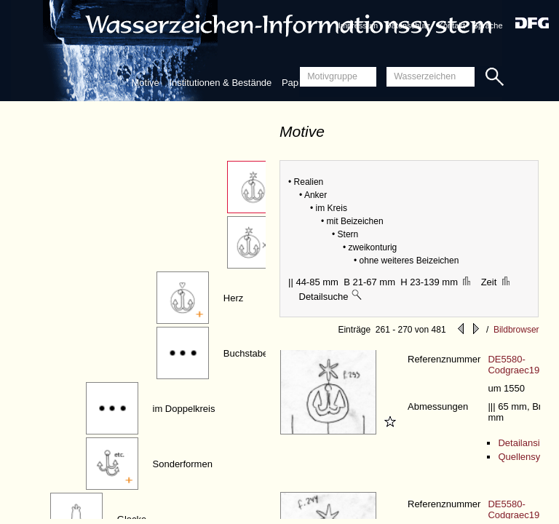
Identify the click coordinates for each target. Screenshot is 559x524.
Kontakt (451, 25)
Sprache (488, 25)
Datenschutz (408, 25)
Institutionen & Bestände (220, 82)
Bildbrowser (516, 330)
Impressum (358, 25)
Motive (145, 82)
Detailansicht (525, 442)
